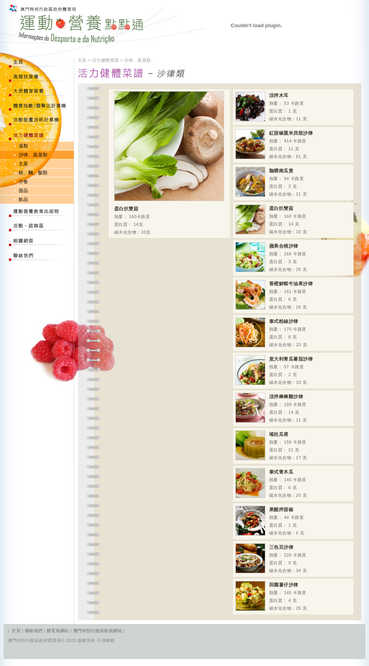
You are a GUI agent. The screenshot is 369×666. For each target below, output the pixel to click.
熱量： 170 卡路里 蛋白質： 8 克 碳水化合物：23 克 (271, 332)
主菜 (23, 163)
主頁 (16, 630)
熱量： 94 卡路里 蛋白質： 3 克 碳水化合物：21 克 (271, 182)
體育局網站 (58, 630)
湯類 (23, 146)
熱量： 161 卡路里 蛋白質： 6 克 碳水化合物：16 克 (274, 295)
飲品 (23, 199)
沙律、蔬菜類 (33, 155)
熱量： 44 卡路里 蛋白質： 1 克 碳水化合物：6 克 (270, 521)
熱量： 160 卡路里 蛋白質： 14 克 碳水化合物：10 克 (271, 219)
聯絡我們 (34, 630)
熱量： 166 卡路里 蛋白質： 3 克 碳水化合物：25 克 (271, 257)
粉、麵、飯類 (33, 172)
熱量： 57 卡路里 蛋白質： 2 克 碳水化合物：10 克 (274, 370)
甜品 (23, 190)
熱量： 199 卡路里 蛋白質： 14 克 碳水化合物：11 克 (271, 408)
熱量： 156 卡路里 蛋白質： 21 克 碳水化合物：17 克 (271, 445)
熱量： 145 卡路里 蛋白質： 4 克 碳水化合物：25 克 (271, 596)
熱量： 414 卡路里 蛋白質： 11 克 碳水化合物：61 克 (274, 144)
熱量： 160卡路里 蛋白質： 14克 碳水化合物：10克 (169, 162)
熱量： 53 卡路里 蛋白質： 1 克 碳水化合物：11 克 (271, 106)
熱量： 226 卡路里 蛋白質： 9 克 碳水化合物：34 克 (271, 558)
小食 (23, 181)
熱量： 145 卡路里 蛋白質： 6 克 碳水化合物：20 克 (271, 483)
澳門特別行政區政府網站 (97, 630)
